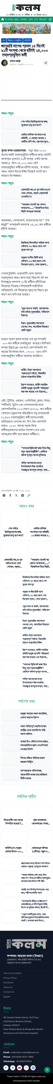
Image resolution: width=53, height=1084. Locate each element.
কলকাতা (23, 19)
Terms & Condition (12, 973)
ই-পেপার (9, 19)
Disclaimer (8, 982)
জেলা (31, 19)
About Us (7, 987)
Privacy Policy (10, 978)
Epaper (6, 996)
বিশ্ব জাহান (44, 19)
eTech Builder (33, 1080)
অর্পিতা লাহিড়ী (15, 61)
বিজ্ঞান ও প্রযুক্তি (15, 40)
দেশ (36, 19)
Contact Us (8, 992)
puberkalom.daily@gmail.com (25, 1052)
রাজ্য (16, 19)
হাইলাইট (27, 40)
